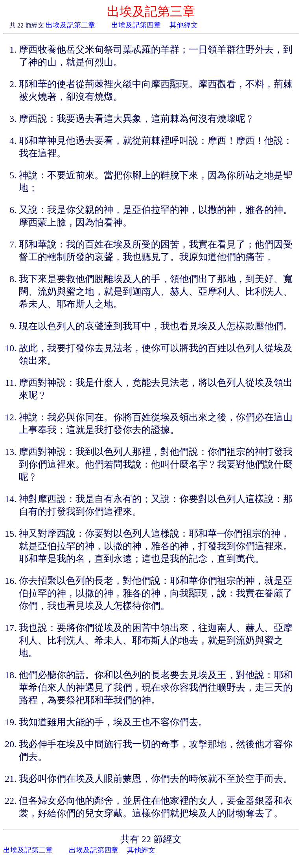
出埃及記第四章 (136, 25)
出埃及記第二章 (70, 25)
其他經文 (183, 25)
